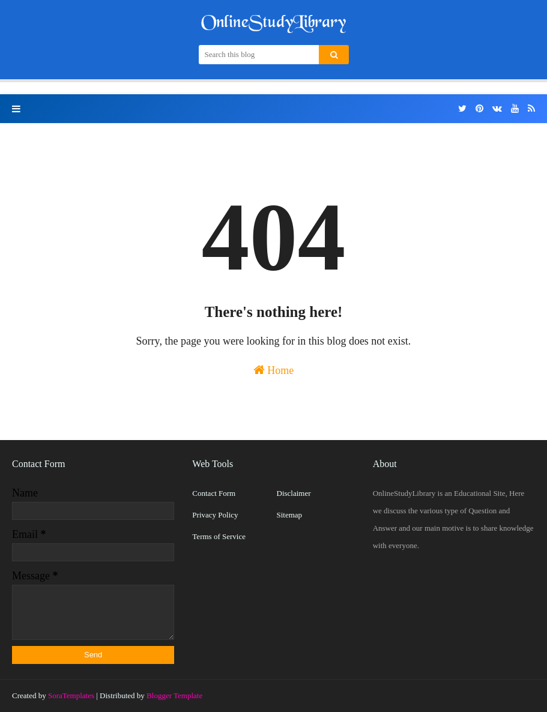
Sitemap (290, 514)
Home (273, 370)
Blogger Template (174, 695)
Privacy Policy (215, 514)
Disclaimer (294, 493)
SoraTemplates (71, 695)
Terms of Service (219, 536)
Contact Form (213, 493)
